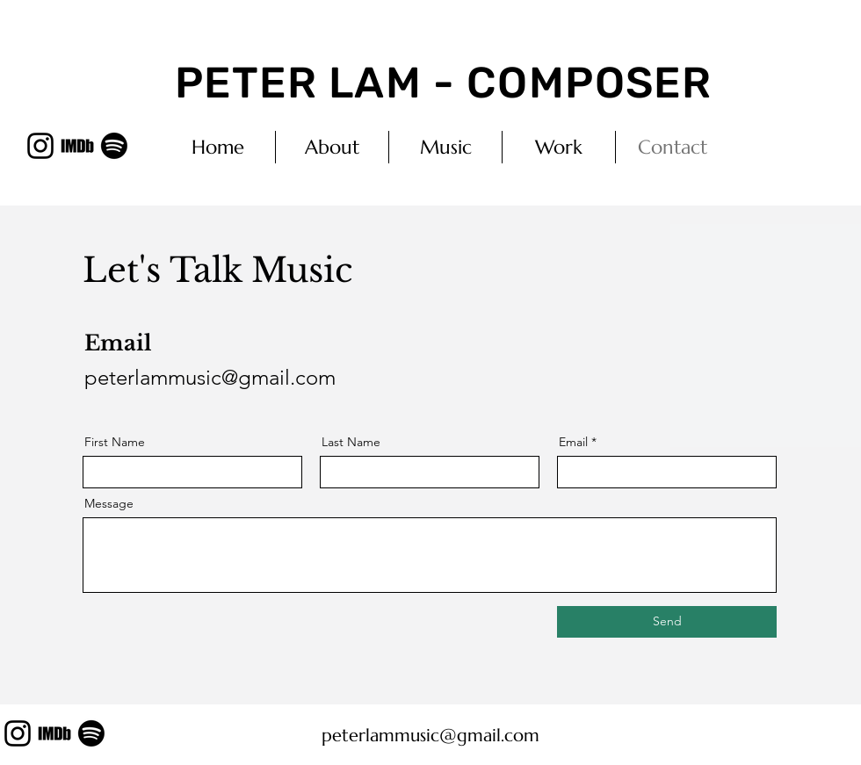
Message (109, 503)
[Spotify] (114, 145)
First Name (114, 442)
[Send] (667, 622)
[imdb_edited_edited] (77, 145)
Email (573, 442)
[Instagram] (40, 145)
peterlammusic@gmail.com (210, 377)
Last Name (351, 442)
